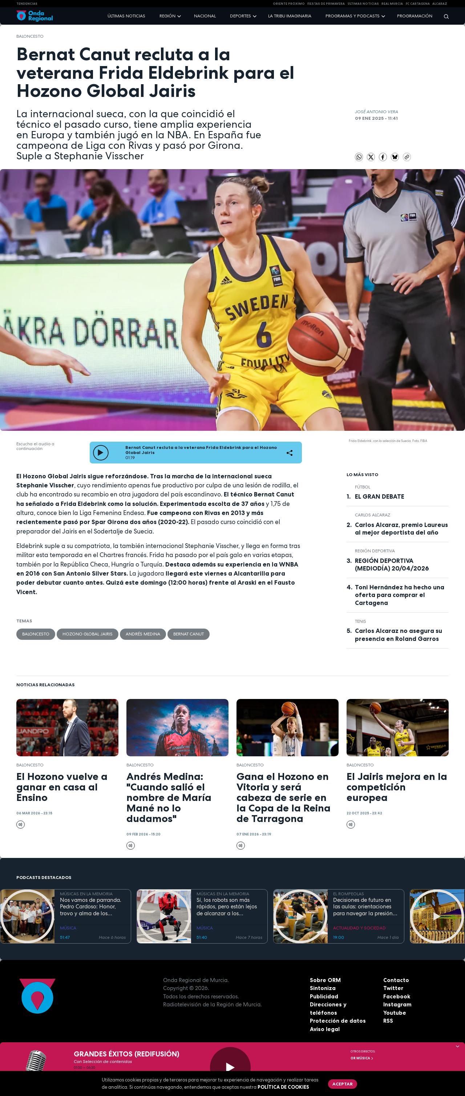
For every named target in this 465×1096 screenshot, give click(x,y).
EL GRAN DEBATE (379, 496)
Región (167, 16)
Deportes (240, 16)
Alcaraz (439, 3)
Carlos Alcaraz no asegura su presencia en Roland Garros (398, 634)
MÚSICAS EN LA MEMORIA (86, 894)
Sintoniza (323, 988)
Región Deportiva (375, 551)
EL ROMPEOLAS (348, 894)
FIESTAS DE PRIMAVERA (326, 3)
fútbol (362, 487)
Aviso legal (325, 1029)
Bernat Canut (188, 634)
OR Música (362, 1058)
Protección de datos (338, 1020)
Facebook (396, 996)
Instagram (397, 1004)
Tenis (360, 621)
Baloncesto (30, 36)
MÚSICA (68, 928)
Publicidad (324, 996)
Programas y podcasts (353, 16)
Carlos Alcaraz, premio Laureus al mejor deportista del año (401, 528)
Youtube (394, 1012)
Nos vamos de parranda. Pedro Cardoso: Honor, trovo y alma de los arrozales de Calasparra (90, 907)
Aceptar (342, 1084)
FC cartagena (418, 3)
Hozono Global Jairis (87, 634)
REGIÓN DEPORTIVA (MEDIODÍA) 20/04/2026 (392, 564)
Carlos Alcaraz (372, 515)
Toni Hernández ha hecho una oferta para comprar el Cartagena (399, 595)
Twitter (393, 988)
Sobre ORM (325, 980)
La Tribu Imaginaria (289, 16)
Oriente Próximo (289, 3)
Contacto (396, 980)
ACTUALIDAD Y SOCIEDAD (359, 928)
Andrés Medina (143, 634)
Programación (414, 16)
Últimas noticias (126, 16)
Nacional (205, 16)
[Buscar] (444, 16)
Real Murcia (392, 3)
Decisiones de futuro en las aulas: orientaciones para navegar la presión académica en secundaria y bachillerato (365, 907)
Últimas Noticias (363, 3)
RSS (388, 1020)
